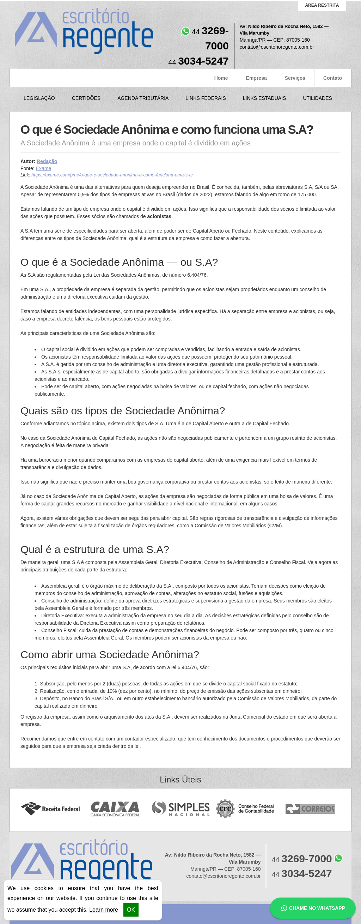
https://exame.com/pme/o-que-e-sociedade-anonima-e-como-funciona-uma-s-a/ (112, 175)
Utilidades (317, 98)
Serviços (295, 78)
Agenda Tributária (143, 98)
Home (221, 78)
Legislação (39, 98)
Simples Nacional (181, 809)
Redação (47, 161)
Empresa (256, 78)
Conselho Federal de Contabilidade (245, 809)
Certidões (86, 98)
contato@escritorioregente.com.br (277, 47)
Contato (332, 78)
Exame (43, 168)
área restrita (322, 5)
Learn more (103, 910)
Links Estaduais (264, 98)
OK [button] (131, 910)
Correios (311, 809)
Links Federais (205, 98)
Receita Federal (50, 809)
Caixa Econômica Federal (115, 809)
